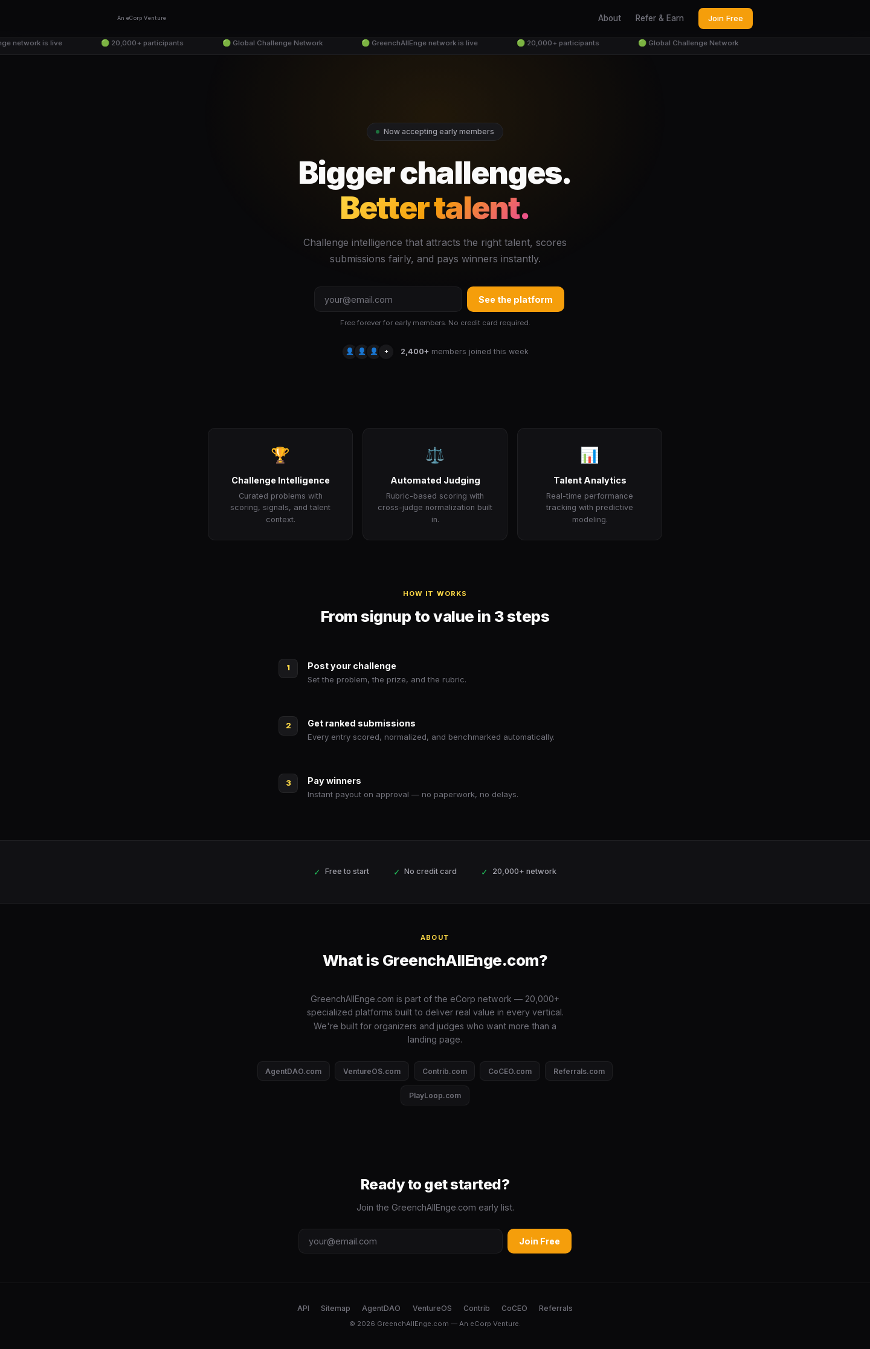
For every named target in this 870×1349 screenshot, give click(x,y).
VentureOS (432, 1308)
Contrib (476, 1308)
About (609, 18)
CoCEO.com (510, 1071)
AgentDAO (381, 1308)
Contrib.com (444, 1071)
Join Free (725, 18)
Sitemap (335, 1308)
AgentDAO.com (293, 1071)
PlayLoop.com (435, 1095)
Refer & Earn (660, 18)
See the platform (515, 299)
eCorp (480, 1323)
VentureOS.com (372, 1071)
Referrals (556, 1308)
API (303, 1308)
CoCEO (514, 1308)
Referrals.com (579, 1071)
